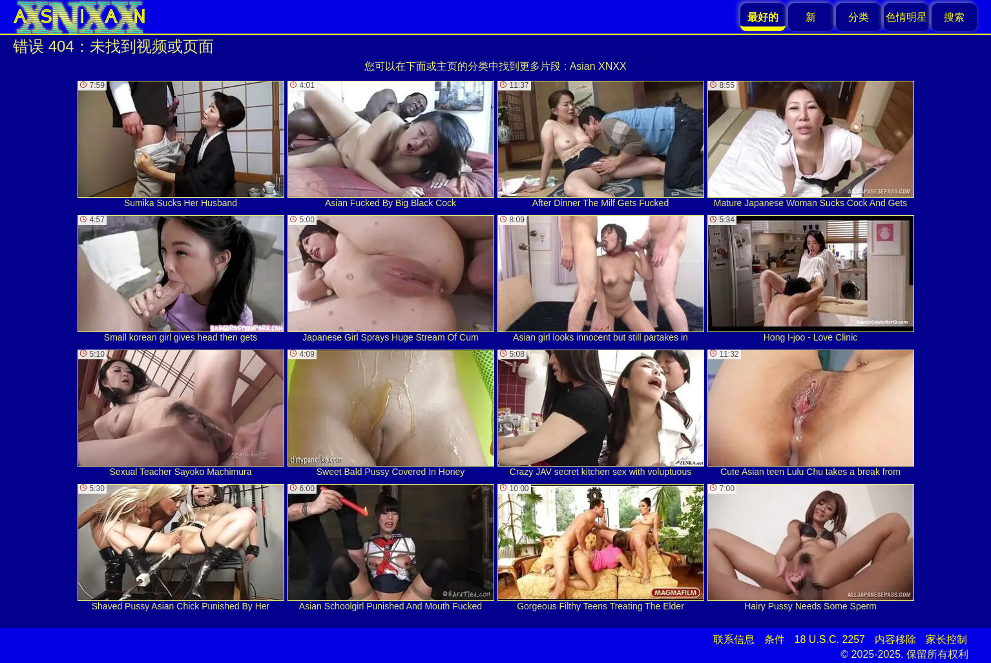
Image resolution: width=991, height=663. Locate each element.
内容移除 (895, 639)
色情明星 (906, 17)
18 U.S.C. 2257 (830, 639)
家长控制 (946, 639)
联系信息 (734, 639)
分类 (858, 17)
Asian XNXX (598, 66)
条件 (774, 639)
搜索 (954, 17)
